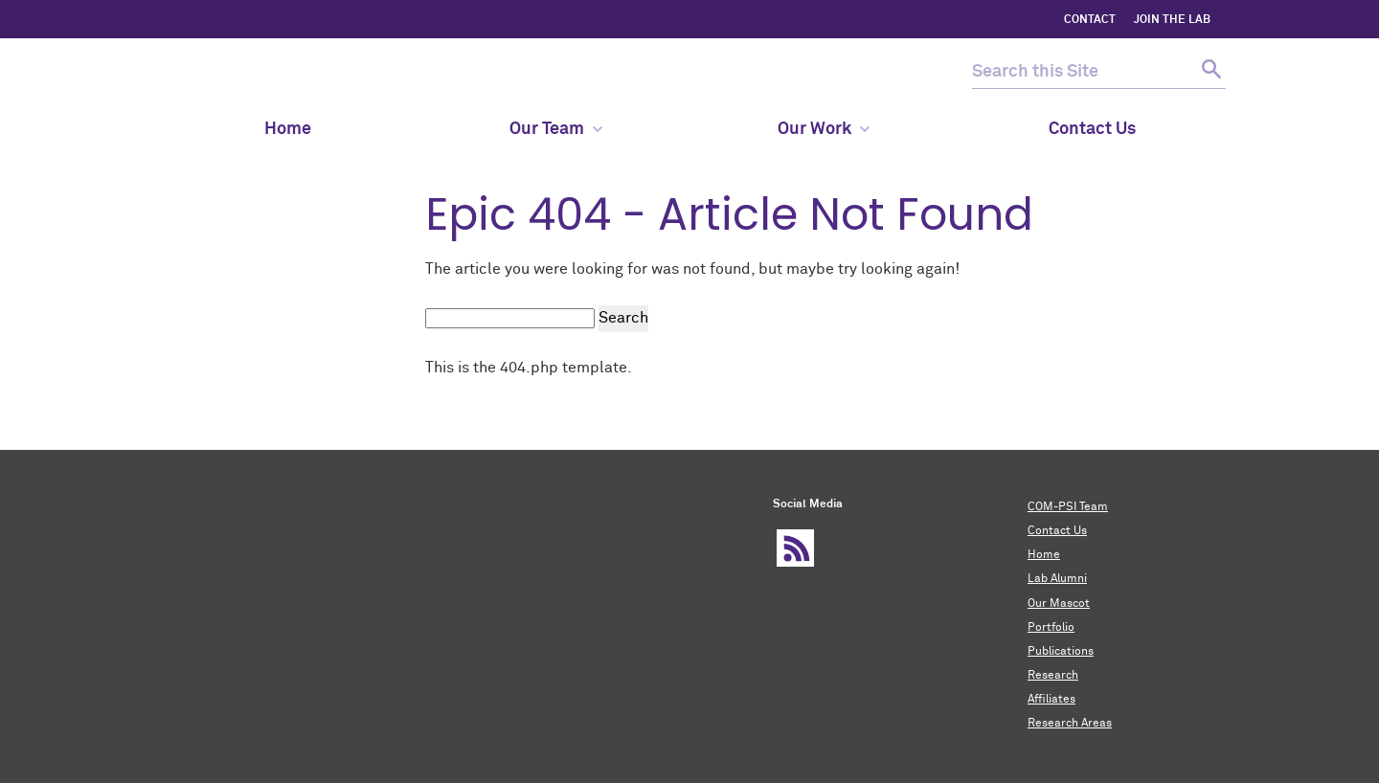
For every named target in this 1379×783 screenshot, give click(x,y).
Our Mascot (1059, 604)
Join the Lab (1172, 20)
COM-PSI (216, 71)
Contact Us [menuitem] (1092, 129)
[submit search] (1209, 72)
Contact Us (1057, 531)
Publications (1061, 652)
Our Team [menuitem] (555, 129)
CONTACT (1090, 20)
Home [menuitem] (287, 129)
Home (1044, 555)
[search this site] (1082, 72)
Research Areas (1070, 723)
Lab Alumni (1057, 579)
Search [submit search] (623, 317)
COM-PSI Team (1068, 507)
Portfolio (1051, 628)
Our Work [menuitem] (824, 129)
